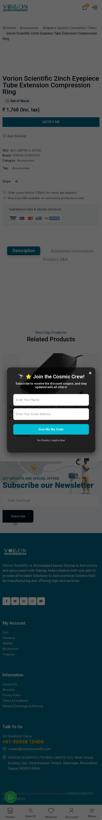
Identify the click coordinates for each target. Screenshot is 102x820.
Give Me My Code (51, 429)
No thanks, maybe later (51, 440)
